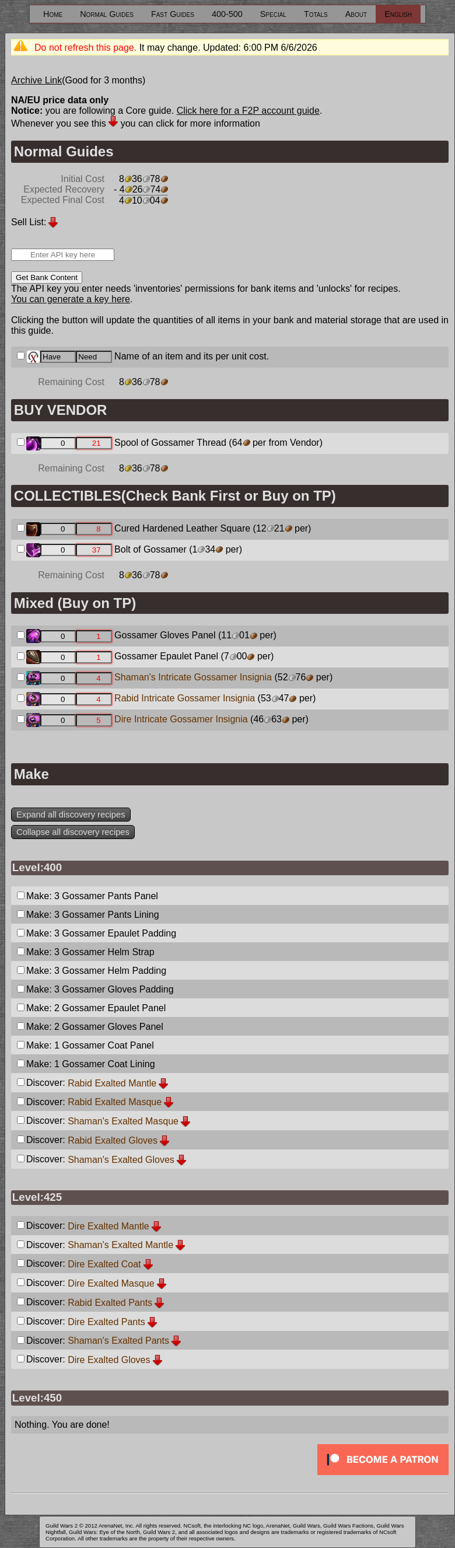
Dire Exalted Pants (106, 1322)
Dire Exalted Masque (111, 1283)
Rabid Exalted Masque (115, 1102)
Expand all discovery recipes (70, 814)
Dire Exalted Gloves (109, 1360)
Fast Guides (172, 14)
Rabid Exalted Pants (110, 1303)
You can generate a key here (70, 299)
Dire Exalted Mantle (108, 1226)
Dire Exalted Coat (104, 1264)
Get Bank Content (47, 277)
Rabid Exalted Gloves (113, 1140)
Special (273, 14)
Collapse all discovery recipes (73, 832)
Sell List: (28, 222)
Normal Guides (107, 14)
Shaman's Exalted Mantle (120, 1245)
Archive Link (36, 80)
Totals (316, 14)
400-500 (227, 14)
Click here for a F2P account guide (248, 111)
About (356, 14)
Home (52, 14)
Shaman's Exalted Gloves (121, 1160)
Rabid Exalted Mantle (112, 1083)
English (398, 14)
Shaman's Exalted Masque (123, 1121)
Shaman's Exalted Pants (118, 1341)
